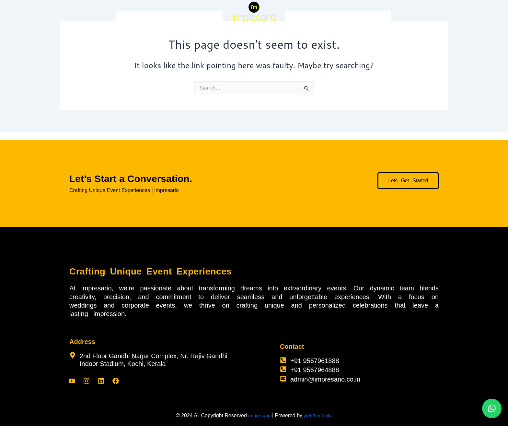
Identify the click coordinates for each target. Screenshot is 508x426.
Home (127, 18)
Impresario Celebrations (193, 18)
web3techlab (318, 415)
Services (151, 18)
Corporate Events (308, 18)
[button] (492, 408)
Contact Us (375, 18)
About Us (344, 18)
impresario (258, 415)
